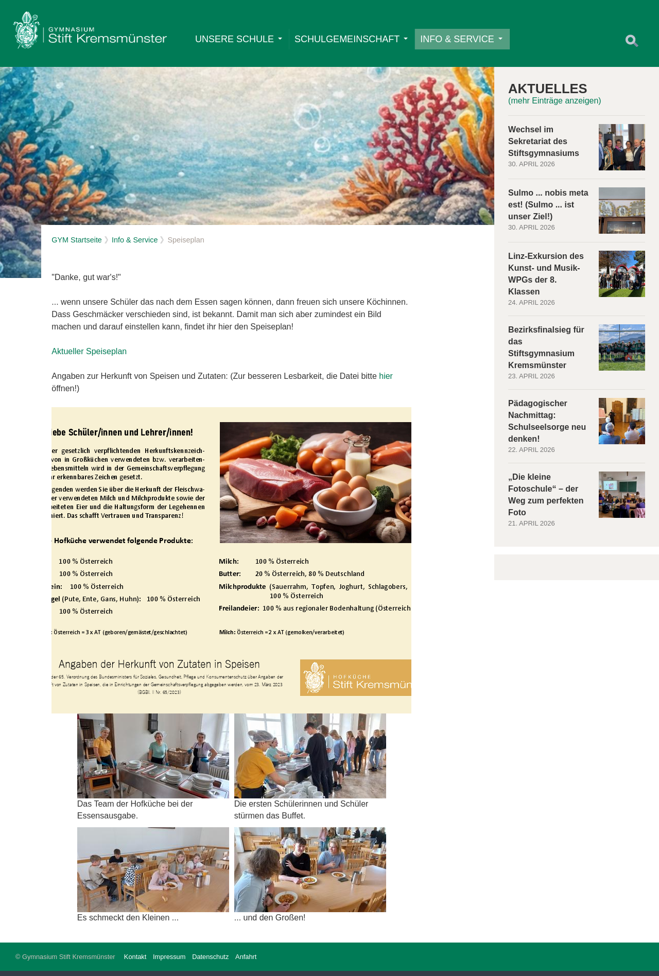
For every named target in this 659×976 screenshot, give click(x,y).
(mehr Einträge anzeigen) (554, 106)
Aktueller (68, 356)
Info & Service (463, 41)
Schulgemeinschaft (352, 41)
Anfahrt (245, 962)
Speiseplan (106, 356)
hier (386, 381)
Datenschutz (210, 962)
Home (91, 34)
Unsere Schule (240, 41)
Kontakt (135, 962)
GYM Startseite (76, 245)
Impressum (169, 962)
